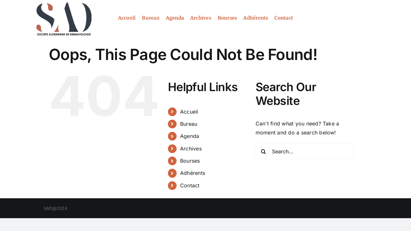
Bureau (188, 124)
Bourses (190, 161)
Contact (190, 185)
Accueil (189, 111)
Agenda (189, 136)
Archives (191, 148)
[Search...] (305, 151)
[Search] (264, 151)
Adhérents (192, 173)
